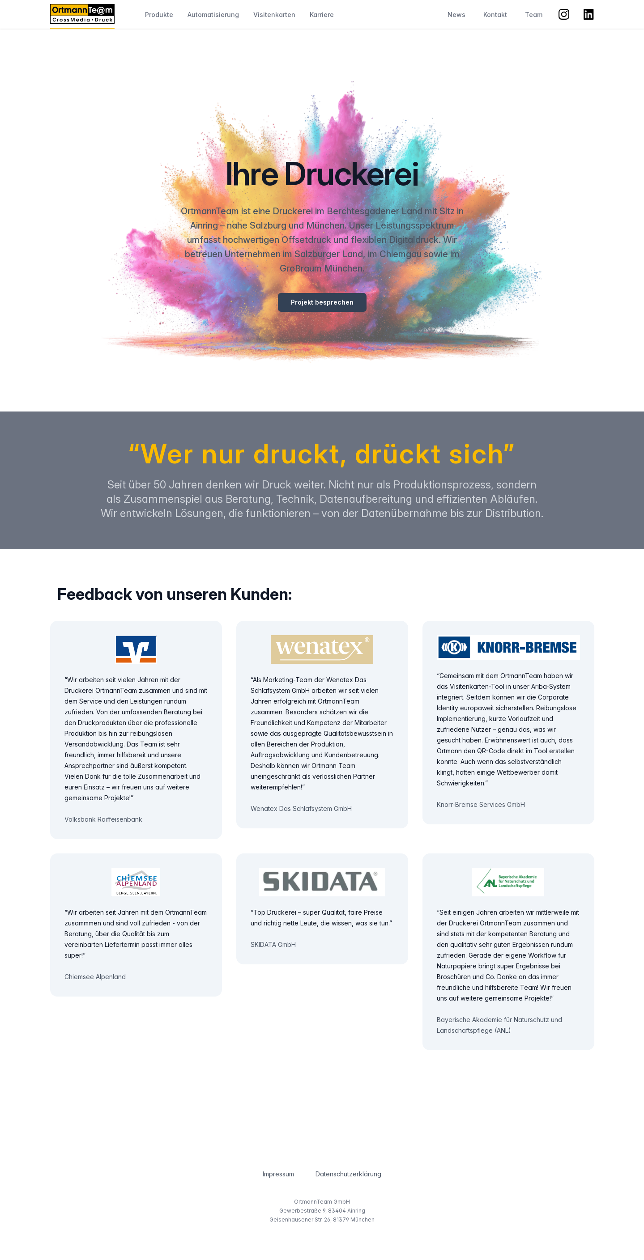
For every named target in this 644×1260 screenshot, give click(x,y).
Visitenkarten (274, 14)
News (456, 14)
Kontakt (495, 14)
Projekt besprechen (322, 302)
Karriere (322, 14)
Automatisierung (213, 14)
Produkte (159, 14)
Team (533, 14)
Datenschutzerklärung (348, 1174)
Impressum (278, 1174)
